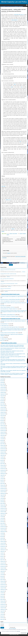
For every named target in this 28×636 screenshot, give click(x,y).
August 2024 (2, 415)
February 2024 (2, 425)
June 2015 (2, 594)
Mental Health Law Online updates (9, 342)
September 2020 (3, 493)
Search (11, 264)
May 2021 (2, 480)
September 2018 (3, 531)
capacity (21, 233)
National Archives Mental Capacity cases (10, 294)
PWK (15, 84)
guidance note (8, 199)
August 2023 (2, 435)
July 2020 (2, 496)
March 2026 (2, 384)
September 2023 (3, 433)
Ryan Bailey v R (3, 305)
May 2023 (2, 440)
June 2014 (2, 614)
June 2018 (2, 534)
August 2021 (2, 475)
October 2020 (2, 491)
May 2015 (2, 596)
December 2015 (3, 584)
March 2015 (2, 599)
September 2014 (3, 609)
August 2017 (2, 551)
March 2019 (2, 523)
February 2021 (2, 485)
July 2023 (2, 437)
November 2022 (3, 450)
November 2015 (3, 586)
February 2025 (2, 405)
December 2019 (3, 508)
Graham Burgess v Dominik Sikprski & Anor (7, 314)
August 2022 (2, 455)
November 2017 (3, 546)
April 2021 (2, 481)
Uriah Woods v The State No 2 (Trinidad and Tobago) (9, 316)
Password (2, 625)
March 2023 (2, 443)
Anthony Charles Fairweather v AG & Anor (7, 307)
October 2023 (2, 432)
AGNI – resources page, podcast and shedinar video (7, 278)
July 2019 (2, 516)
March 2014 (2, 619)
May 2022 (2, 460)
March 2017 (2, 559)
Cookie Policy (18, 631)
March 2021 (2, 483)
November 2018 (3, 528)
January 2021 (2, 486)
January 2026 (2, 387)
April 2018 (2, 538)
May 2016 (2, 576)
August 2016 (2, 571)
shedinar (2, 231)
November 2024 (3, 410)
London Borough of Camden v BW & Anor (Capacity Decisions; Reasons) (12, 302)
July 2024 (2, 417)
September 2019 (3, 513)
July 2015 (2, 592)
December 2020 (3, 488)
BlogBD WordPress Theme (14, 634)
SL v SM (1, 337)
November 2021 (3, 470)
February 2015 (2, 601)
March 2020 (2, 503)
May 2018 (2, 536)
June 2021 (2, 478)
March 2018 (2, 539)
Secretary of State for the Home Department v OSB (9, 332)
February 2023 (2, 445)
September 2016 (3, 569)
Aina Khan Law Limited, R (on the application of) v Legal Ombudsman (12, 296)
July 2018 (2, 533)
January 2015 (2, 602)
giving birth (3, 186)
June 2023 (2, 438)
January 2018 (2, 543)
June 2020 (2, 498)
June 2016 (2, 574)
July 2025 (2, 397)
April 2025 (2, 402)
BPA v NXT (2, 340)
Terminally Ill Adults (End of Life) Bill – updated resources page (8, 273)
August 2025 (2, 395)
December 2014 (3, 604)
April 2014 (2, 617)
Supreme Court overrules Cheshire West (5, 288)
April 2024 (2, 422)
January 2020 (2, 506)
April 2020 (2, 501)
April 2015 (2, 597)
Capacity (11, 233)
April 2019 (2, 521)
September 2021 (3, 473)
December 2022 (3, 448)
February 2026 (2, 385)
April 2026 (2, 382)
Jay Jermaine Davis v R (4, 323)
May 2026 (2, 380)
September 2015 (3, 589)
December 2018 (3, 526)
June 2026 (2, 379)
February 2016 (2, 581)
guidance (12, 228)
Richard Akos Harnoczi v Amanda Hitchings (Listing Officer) (10, 299)
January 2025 (2, 407)
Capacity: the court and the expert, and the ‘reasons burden (7, 269)
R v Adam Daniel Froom (4, 325)
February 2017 (2, 561)
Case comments (14, 233)
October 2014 (2, 607)
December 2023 (3, 428)
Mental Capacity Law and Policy (14, 2)
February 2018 (2, 541)
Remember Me (12, 627)
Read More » (23, 271)
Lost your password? (12, 628)
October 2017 (2, 548)
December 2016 (3, 564)
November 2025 (3, 390)
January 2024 (2, 427)
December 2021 (3, 468)
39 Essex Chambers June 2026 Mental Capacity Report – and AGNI (8, 283)
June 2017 (2, 554)
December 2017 (3, 544)
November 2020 (3, 490)
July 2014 (2, 612)
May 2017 (2, 556)
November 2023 (3, 430)
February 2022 (2, 465)
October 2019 (2, 511)
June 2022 (2, 458)
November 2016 (3, 566)
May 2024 (2, 420)
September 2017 (3, 549)
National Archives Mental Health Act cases (10, 318)
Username (2, 624)
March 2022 (2, 463)
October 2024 (2, 412)
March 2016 (2, 579)
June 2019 (2, 518)
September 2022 (3, 453)
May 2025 (2, 400)
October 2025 (2, 392)
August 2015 (2, 591)
